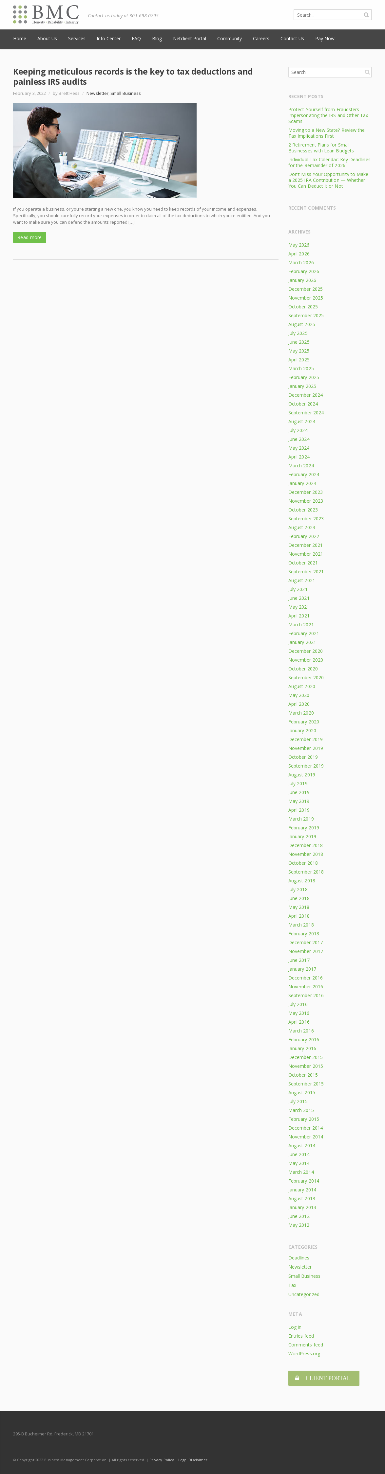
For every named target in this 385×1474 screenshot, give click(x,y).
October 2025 (303, 306)
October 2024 (303, 404)
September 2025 (306, 315)
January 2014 (302, 1190)
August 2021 (301, 580)
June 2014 (299, 1154)
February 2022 (303, 536)
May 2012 (299, 1225)
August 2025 (301, 324)
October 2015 (303, 1075)
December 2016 (305, 978)
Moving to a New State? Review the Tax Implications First (326, 133)
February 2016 (303, 1039)
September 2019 (306, 766)
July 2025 (298, 333)
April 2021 (299, 616)
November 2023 (305, 501)
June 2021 (299, 598)
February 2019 (303, 827)
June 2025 (299, 342)
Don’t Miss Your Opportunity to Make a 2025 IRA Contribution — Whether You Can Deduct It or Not (328, 180)
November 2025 (305, 298)
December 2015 (305, 1057)
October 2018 (303, 863)
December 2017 (305, 942)
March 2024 (301, 465)
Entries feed (301, 1336)
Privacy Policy (161, 1457)
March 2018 (301, 925)
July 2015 (298, 1101)
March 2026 (301, 262)
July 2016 (298, 1004)
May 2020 (299, 695)
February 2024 (303, 474)
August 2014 (301, 1145)
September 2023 (306, 518)
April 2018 (299, 916)
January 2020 (302, 730)
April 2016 (299, 1022)
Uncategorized (303, 1294)
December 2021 (305, 545)
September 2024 (306, 412)
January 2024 (302, 483)
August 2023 (301, 527)
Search (367, 72)
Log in (294, 1327)
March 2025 (301, 368)
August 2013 (301, 1198)
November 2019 (305, 748)
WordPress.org (304, 1353)
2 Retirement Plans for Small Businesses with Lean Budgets (321, 148)
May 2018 (299, 907)
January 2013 (302, 1207)
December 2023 (305, 492)
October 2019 (303, 757)
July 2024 (298, 430)
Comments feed (305, 1345)
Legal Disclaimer (192, 1457)
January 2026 (302, 280)
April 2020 (299, 704)
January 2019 (302, 836)
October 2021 (303, 563)
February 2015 (303, 1119)
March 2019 (301, 819)
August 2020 (301, 686)
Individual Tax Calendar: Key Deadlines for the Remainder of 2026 (329, 162)
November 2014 (305, 1137)
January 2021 (302, 642)
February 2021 (303, 633)
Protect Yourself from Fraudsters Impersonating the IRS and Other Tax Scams (328, 115)
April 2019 (299, 810)
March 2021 (301, 624)
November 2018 (305, 854)
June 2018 (299, 898)
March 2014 (301, 1172)
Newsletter (97, 93)
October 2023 (303, 510)
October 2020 (303, 669)
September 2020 (306, 677)
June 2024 (299, 439)
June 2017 (299, 960)
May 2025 (299, 351)
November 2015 (305, 1066)
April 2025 (299, 359)
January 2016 (302, 1048)
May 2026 (299, 245)
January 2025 (302, 386)
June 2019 (299, 792)
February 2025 (303, 377)
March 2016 (301, 1031)
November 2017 (305, 951)
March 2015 (301, 1110)
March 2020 (301, 713)
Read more (29, 237)
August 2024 (301, 421)
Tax (292, 1285)
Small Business (125, 93)
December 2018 (305, 845)
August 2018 (301, 880)
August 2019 (301, 775)
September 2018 (306, 872)
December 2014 (305, 1128)
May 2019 (299, 801)
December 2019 (305, 739)
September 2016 (306, 995)
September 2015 (306, 1084)
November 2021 (305, 554)
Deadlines (299, 1258)
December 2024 (305, 395)
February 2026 (303, 271)
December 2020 (305, 651)
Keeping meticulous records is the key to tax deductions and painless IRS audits (133, 76)
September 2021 (306, 571)
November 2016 (305, 986)
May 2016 (299, 1013)
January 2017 (302, 969)
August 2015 (301, 1092)
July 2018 (298, 889)
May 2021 (299, 607)
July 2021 (298, 589)
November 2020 (305, 660)
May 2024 (299, 448)
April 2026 (299, 254)
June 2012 (299, 1216)
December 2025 (305, 289)
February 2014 (303, 1181)
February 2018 (303, 933)
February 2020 (303, 722)
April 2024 (299, 457)
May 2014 (299, 1163)
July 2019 (298, 783)
